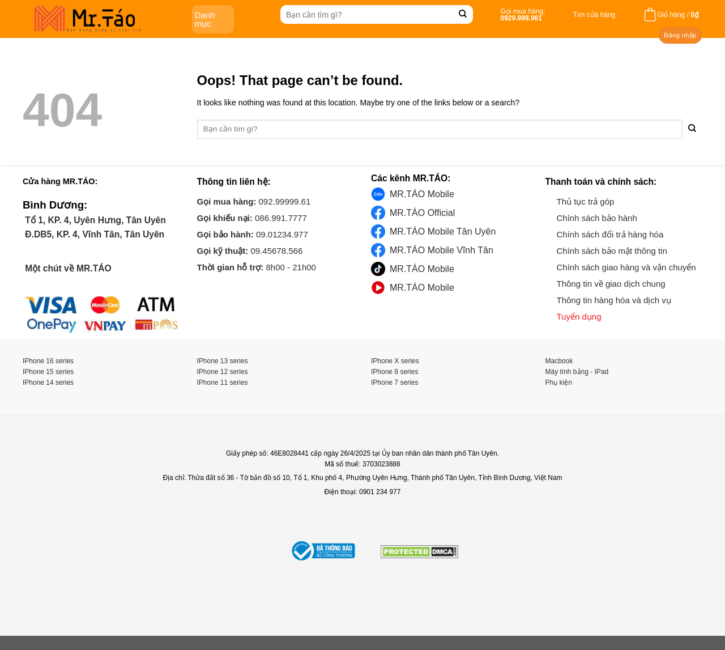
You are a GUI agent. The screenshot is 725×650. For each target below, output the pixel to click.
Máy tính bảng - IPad (577, 372)
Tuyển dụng (579, 316)
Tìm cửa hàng (594, 15)
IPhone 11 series (222, 382)
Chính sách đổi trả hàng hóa (610, 234)
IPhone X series (395, 361)
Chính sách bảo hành (597, 218)
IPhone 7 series (394, 382)
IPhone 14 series (48, 382)
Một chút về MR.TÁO (67, 268)
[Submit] (463, 14)
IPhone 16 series (48, 361)
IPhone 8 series (394, 372)
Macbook (559, 361)
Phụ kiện (558, 382)
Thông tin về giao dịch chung (611, 283)
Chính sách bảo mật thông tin (612, 251)
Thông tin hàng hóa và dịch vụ (614, 300)
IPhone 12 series (222, 372)
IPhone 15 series (48, 372)
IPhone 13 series (222, 361)
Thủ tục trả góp (586, 201)
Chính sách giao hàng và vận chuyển (626, 267)
